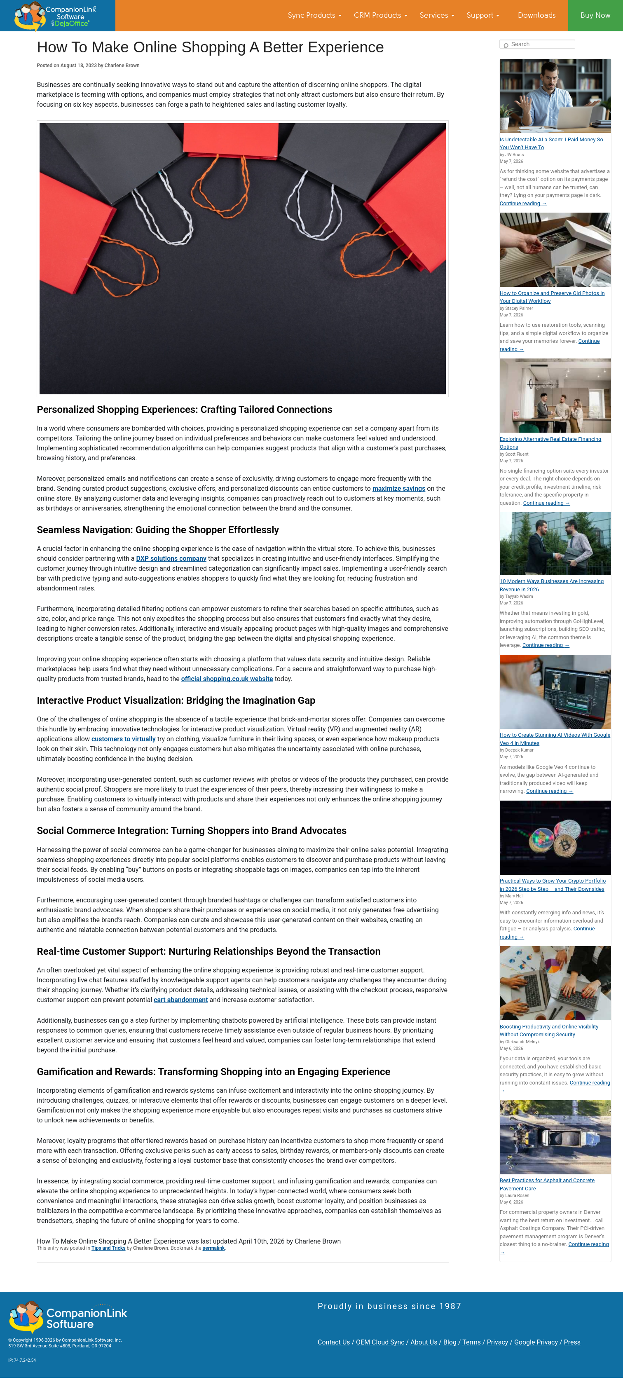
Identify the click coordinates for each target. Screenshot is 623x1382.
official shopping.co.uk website (227, 679)
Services (437, 15)
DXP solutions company (171, 558)
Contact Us (334, 1342)
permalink (214, 1248)
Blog (450, 1342)
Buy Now (596, 15)
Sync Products (315, 15)
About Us (423, 1342)
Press (572, 1342)
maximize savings (399, 488)
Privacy (497, 1342)
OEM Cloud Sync (380, 1342)
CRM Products (381, 15)
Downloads (537, 15)
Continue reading (523, 203)
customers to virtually (123, 739)
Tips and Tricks (108, 1248)
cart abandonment (181, 1000)
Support (483, 15)
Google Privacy (536, 1342)
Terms (471, 1342)
